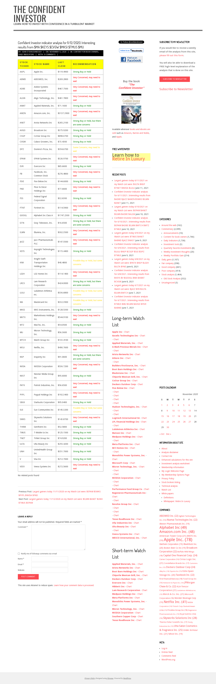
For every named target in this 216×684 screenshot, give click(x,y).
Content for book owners (86, 52)
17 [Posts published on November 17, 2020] (173, 416)
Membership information (173, 467)
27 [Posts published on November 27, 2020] (190, 422)
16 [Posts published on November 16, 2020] (168, 416)
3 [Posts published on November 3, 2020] (172, 405)
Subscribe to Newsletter (176, 89)
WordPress (127, 678)
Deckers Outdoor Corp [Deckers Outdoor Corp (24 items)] (180, 567)
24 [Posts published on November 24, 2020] (173, 422)
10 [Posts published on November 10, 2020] (173, 410)
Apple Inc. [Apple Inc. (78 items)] (178, 539)
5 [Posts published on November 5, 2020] (183, 405)
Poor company (168, 271)
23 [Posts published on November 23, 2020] (168, 422)
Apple (119, 137)
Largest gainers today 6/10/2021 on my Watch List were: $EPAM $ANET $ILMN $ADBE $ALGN (131, 210)
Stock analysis (168, 274)
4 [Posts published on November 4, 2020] (178, 405)
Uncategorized (168, 282)
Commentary (167, 229)
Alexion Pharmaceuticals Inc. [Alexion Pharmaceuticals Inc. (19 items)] (174, 524)
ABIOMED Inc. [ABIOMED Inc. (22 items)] (168, 516)
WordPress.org (168, 659)
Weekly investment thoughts (177, 252)
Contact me (167, 456)
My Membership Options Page (175, 475)
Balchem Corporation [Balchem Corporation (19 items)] (171, 544)
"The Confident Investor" (131, 86)
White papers (168, 493)
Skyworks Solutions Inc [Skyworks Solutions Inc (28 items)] (180, 617)
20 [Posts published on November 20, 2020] (190, 416)
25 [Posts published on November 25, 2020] (179, 422)
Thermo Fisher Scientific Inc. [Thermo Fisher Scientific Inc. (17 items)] (173, 622)
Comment (23, 527)
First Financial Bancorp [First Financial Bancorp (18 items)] (171, 579)
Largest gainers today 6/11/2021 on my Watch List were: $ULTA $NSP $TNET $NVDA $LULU (131, 184)
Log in (164, 648)
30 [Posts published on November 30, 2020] (168, 427)
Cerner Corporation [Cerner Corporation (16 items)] (169, 559)
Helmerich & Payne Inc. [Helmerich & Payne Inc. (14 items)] (173, 583)
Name (21, 559)
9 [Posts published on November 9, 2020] (167, 410)
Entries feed (167, 652)
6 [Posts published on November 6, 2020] (189, 405)
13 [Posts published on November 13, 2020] (190, 410)
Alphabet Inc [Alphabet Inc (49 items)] (173, 527)
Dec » (168, 434)
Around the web (169, 225)
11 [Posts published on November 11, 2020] (179, 410)
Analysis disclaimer (170, 452)
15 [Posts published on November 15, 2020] (162, 416)
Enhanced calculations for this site (177, 460)
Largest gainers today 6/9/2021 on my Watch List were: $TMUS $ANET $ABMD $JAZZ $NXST (132, 237)
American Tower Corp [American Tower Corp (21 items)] (172, 536)
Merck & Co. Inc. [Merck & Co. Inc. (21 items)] (173, 594)
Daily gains (166, 259)
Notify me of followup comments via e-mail (39, 554)
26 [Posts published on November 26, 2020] (184, 422)
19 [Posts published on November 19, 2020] (184, 416)
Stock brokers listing (171, 482)
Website (21, 570)
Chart (126, 332)
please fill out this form (171, 55)
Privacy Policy (168, 478)
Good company (169, 267)
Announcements (171, 233)
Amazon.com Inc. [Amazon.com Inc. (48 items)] (177, 532)
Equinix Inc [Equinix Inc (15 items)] (176, 571)
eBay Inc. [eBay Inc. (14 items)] (164, 571)
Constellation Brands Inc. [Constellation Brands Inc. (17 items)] (176, 563)
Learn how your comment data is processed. (74, 585)
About (164, 448)
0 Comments (50, 54)
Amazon (127, 133)
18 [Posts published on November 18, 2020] (179, 416)
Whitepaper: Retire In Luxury (177, 501)
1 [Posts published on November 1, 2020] (161, 405)
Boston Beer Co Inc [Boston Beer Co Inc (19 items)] (175, 548)
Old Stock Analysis (172, 278)
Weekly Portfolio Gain (174, 255)
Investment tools (171, 244)
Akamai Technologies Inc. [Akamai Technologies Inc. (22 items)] (182, 520)
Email (21, 564)
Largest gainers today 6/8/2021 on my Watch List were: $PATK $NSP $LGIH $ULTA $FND (132, 263)
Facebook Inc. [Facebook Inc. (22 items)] (185, 575)
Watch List (166, 490)
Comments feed (169, 656)
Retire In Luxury (128, 158)
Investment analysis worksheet (176, 463)
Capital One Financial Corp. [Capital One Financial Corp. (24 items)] (180, 555)
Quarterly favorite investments (177, 248)
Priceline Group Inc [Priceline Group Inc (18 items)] (178, 610)
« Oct (161, 434)
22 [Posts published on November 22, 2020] (162, 422)
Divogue (110, 678)
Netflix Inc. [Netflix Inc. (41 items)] (175, 602)
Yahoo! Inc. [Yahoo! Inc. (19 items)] (175, 634)
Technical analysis (170, 486)
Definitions (169, 497)
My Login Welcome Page (173, 471)
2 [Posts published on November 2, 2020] (167, 405)
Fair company (168, 263)
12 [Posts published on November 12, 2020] (184, 410)
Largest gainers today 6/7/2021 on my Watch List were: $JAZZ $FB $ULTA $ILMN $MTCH (132, 289)
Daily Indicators (26, 54)
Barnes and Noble (141, 133)
